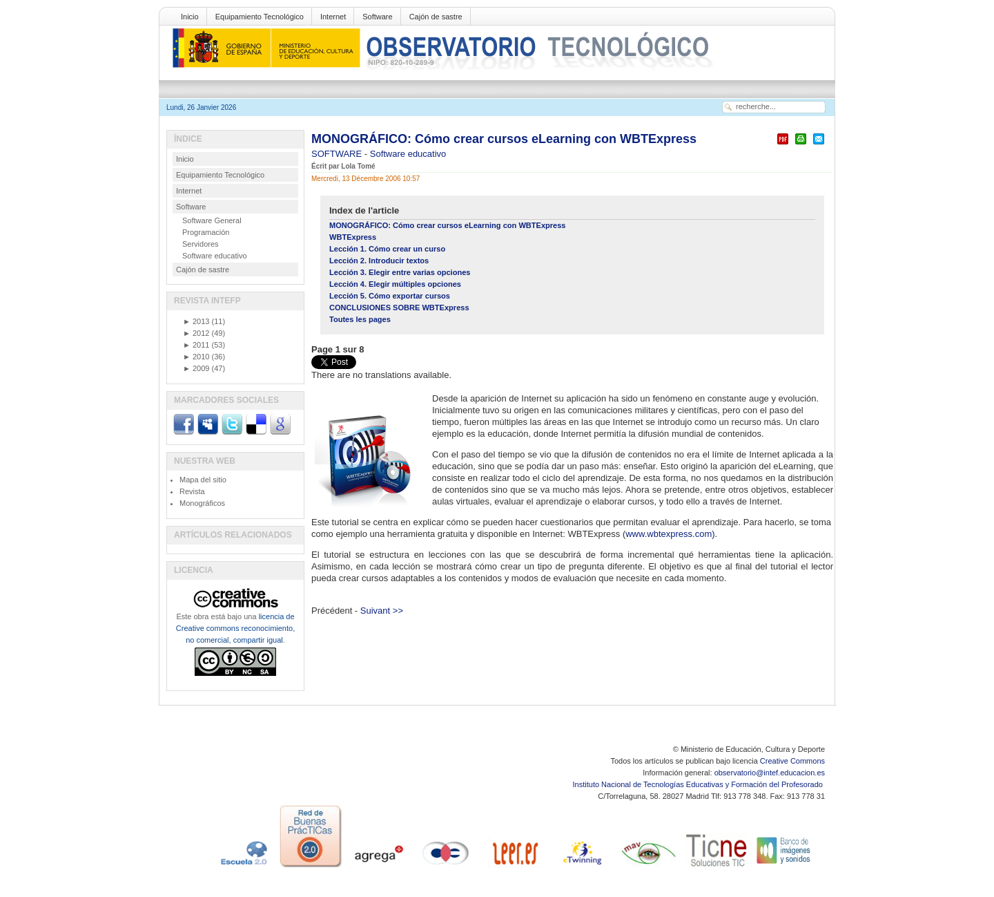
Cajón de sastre (435, 16)
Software (377, 16)
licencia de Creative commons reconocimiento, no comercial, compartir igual (235, 628)
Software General (212, 220)
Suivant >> (381, 610)
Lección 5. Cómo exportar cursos (389, 296)
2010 (196, 356)
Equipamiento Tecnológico (259, 16)
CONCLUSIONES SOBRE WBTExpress (399, 307)
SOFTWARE (337, 154)
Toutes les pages (360, 319)
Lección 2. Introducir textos (379, 260)
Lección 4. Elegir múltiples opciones (395, 284)
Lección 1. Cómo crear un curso (387, 249)
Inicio (190, 16)
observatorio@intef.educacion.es (769, 772)
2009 (196, 368)
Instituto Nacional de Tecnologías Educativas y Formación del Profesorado (699, 784)
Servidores (200, 244)
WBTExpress (352, 237)
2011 (196, 345)
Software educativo (408, 154)
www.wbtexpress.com (668, 534)
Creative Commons (792, 761)
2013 (196, 321)
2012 (196, 333)
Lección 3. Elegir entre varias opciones (399, 272)
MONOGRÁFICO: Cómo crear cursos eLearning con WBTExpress (503, 139)
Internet (333, 16)
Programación (205, 232)
